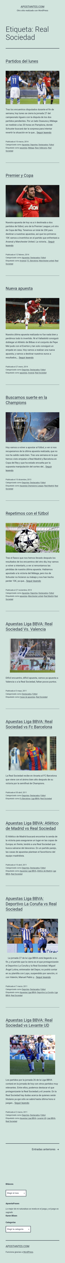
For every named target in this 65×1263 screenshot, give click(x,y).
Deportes (34, 145)
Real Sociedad (40, 373)
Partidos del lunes (22, 61)
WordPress (28, 1252)
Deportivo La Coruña (45, 992)
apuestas (23, 148)
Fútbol (51, 145)
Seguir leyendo (44, 132)
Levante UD (41, 1118)
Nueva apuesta (19, 288)
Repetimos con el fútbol (27, 513)
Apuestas (26, 145)
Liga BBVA (35, 799)
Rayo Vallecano (41, 148)
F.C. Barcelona (32, 261)
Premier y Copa (19, 175)
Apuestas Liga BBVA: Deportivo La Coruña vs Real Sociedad (31, 904)
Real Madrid (49, 486)
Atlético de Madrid (44, 871)
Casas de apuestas (27, 697)
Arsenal (23, 261)
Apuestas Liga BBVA (28, 871)
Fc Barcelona (25, 799)
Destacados (43, 145)
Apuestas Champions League (31, 486)
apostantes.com (32, 6)
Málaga (31, 148)
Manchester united (46, 261)
